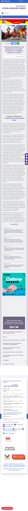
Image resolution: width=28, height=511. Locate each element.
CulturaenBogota (9, 424)
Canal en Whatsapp (9, 433)
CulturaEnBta (8, 429)
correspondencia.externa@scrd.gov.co (11, 410)
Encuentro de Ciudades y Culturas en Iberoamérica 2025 (11, 348)
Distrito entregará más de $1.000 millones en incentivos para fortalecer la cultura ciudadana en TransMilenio (13, 241)
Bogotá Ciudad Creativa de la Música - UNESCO (14, 340)
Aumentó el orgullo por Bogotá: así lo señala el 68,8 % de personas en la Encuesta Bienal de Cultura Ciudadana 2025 (13, 231)
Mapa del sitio (16, 463)
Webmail (6, 463)
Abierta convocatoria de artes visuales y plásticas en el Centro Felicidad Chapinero (14, 266)
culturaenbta (8, 426)
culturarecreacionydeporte (9, 430)
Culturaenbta (18, 429)
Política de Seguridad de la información (16, 466)
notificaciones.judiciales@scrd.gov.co (10, 414)
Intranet (10, 463)
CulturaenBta (19, 424)
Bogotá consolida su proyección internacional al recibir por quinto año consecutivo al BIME (13, 258)
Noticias (5, 337)
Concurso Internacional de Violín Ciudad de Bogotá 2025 (13, 356)
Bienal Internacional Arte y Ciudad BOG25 (12, 352)
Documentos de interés (8, 364)
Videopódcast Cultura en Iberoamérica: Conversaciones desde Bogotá (12, 344)
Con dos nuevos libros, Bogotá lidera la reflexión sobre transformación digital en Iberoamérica (14, 249)
